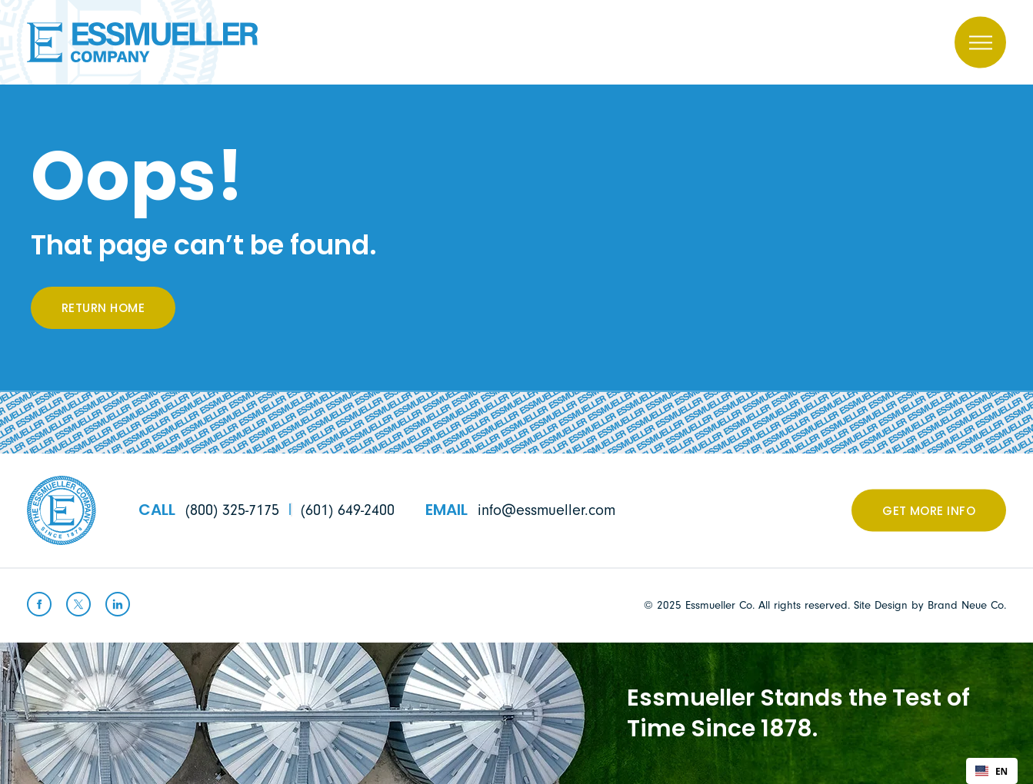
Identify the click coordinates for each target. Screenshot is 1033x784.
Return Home (103, 309)
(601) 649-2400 (348, 510)
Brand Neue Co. (967, 605)
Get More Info (928, 512)
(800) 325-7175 (232, 510)
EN (991, 771)
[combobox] (992, 771)
